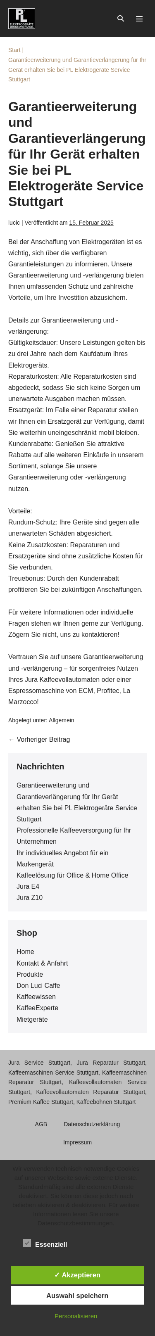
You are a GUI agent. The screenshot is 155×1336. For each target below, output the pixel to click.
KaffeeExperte (37, 1007)
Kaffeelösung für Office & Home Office (72, 875)
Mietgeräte (32, 1019)
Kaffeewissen (36, 996)
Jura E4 (28, 886)
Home (25, 951)
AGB (41, 1124)
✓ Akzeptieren (77, 1275)
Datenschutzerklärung (92, 1124)
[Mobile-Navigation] (139, 18)
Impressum (77, 1142)
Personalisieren (76, 1315)
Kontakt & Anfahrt (42, 963)
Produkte (30, 974)
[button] (120, 18)
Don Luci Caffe (38, 985)
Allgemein (61, 720)
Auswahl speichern (77, 1295)
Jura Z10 (30, 897)
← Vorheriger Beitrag (39, 739)
